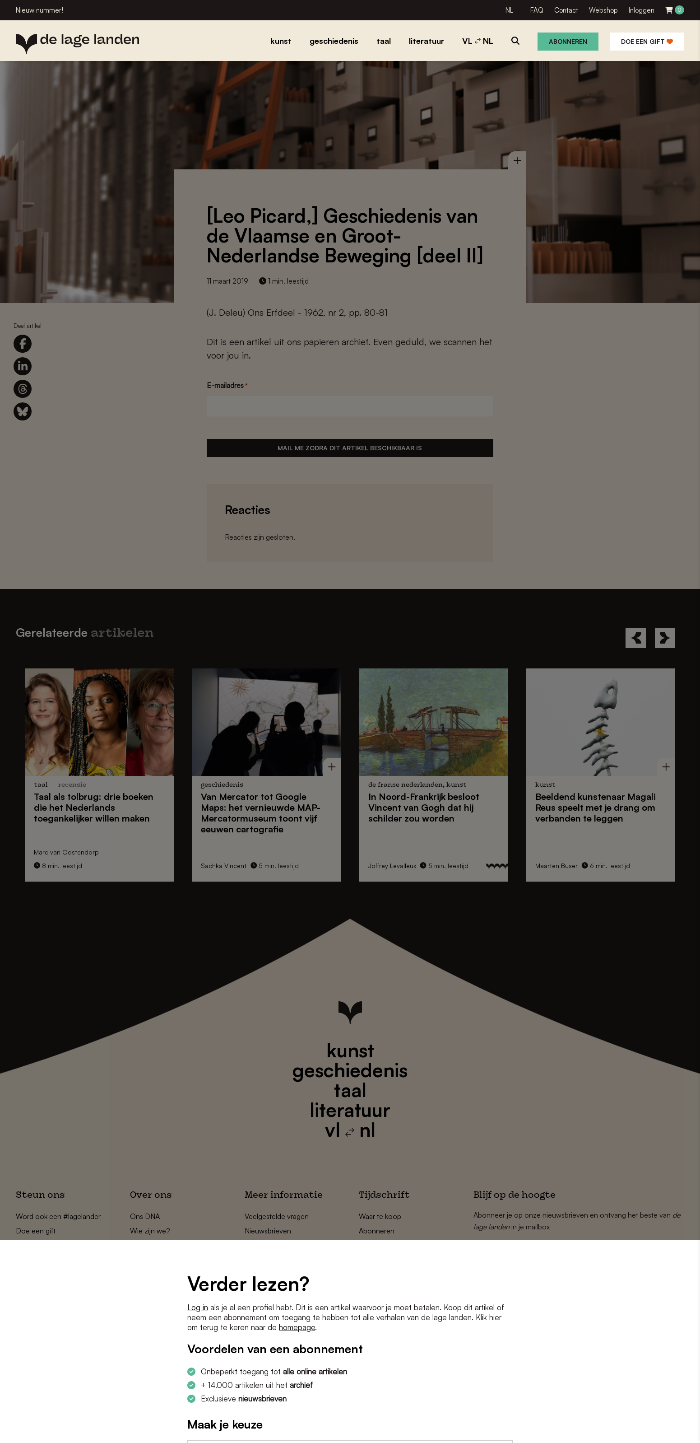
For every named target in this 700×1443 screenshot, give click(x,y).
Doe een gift (647, 41)
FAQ (536, 10)
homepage (297, 1327)
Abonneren (568, 41)
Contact (566, 10)
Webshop (603, 10)
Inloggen (641, 10)
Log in (197, 1307)
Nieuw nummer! (39, 10)
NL (509, 10)
